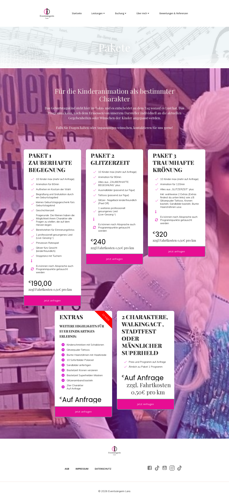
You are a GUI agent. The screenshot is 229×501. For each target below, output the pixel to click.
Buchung (121, 13)
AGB (67, 469)
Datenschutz (103, 469)
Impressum (82, 469)
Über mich (143, 13)
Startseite (77, 13)
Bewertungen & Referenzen (173, 13)
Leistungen (98, 13)
